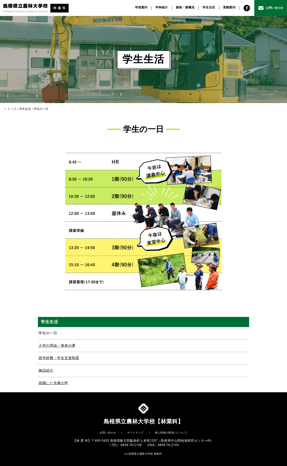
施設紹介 (45, 371)
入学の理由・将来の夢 (57, 346)
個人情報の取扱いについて (171, 432)
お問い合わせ (107, 432)
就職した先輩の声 (53, 383)
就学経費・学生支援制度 (58, 358)
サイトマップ (135, 432)
